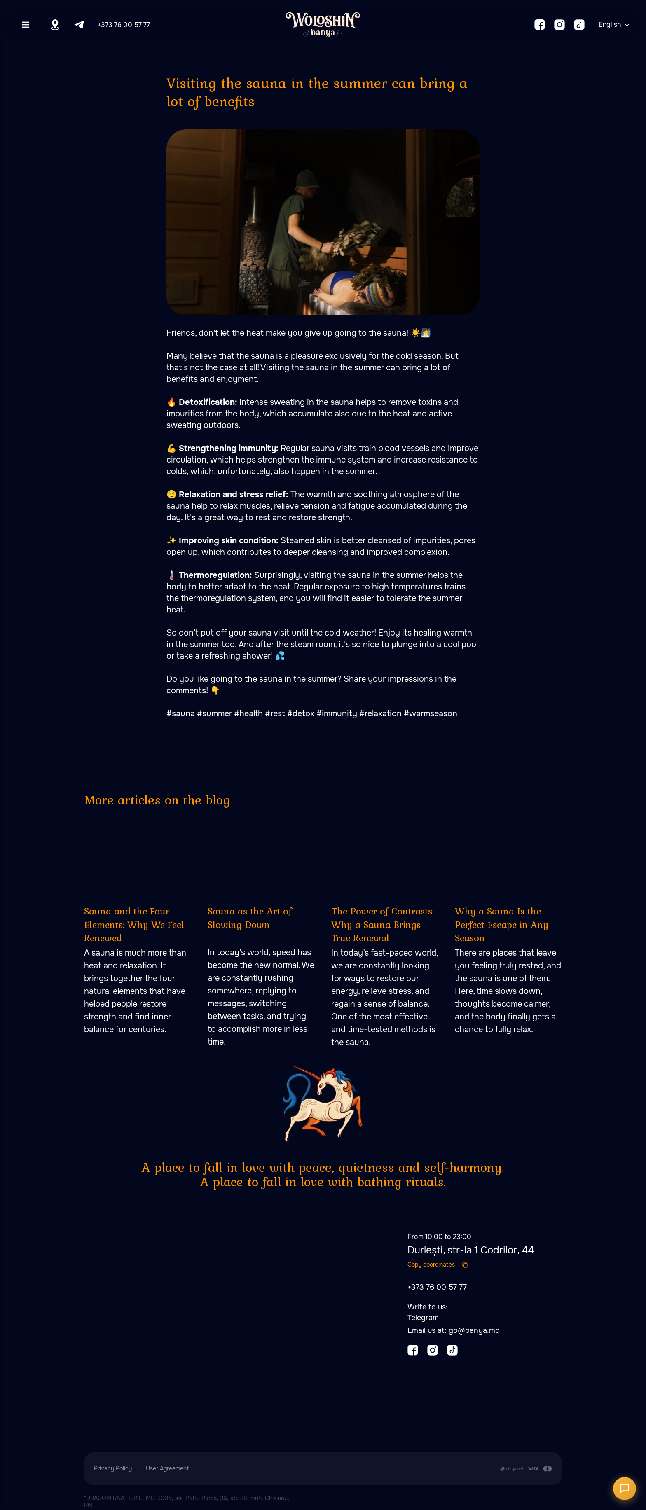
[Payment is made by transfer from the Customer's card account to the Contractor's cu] (526, 1469)
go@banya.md (474, 1330)
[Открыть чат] (624, 1488)
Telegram (423, 1317)
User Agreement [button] (167, 1468)
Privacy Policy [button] (113, 1468)
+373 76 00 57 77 (124, 25)
